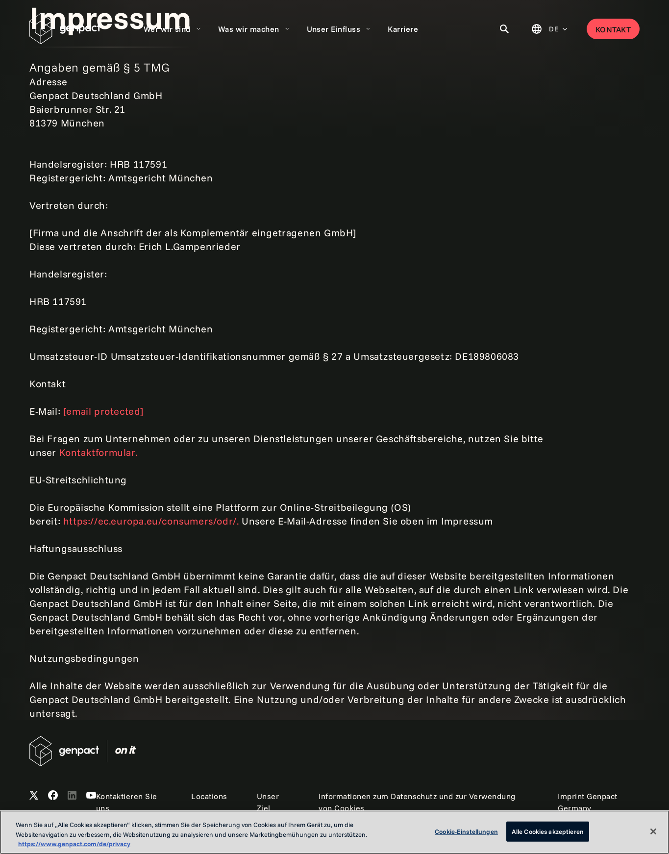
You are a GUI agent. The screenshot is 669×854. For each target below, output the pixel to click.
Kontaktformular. (98, 452)
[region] (334, 832)
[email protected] (103, 411)
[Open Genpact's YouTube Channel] (91, 796)
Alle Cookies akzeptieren (548, 831)
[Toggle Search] (504, 29)
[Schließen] (653, 831)
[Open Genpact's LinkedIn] (72, 796)
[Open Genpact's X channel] (33, 796)
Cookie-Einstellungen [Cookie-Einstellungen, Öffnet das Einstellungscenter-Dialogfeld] (466, 831)
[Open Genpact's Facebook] (53, 795)
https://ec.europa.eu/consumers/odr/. (152, 521)
